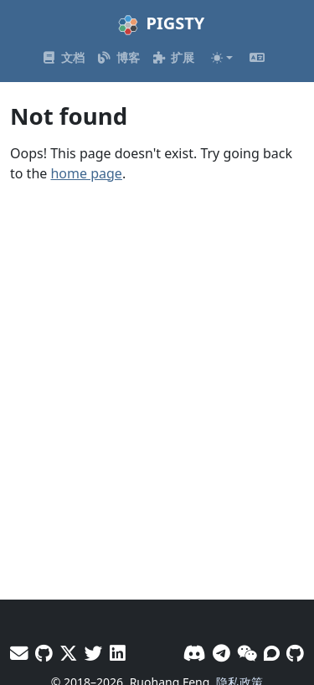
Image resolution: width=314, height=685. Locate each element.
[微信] (247, 653)
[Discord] (194, 653)
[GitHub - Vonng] (44, 653)
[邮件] (19, 653)
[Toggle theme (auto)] (221, 58)
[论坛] (272, 653)
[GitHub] (295, 653)
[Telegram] (221, 653)
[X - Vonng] (68, 653)
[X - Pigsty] (94, 653)
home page (85, 173)
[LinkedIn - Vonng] (118, 653)
